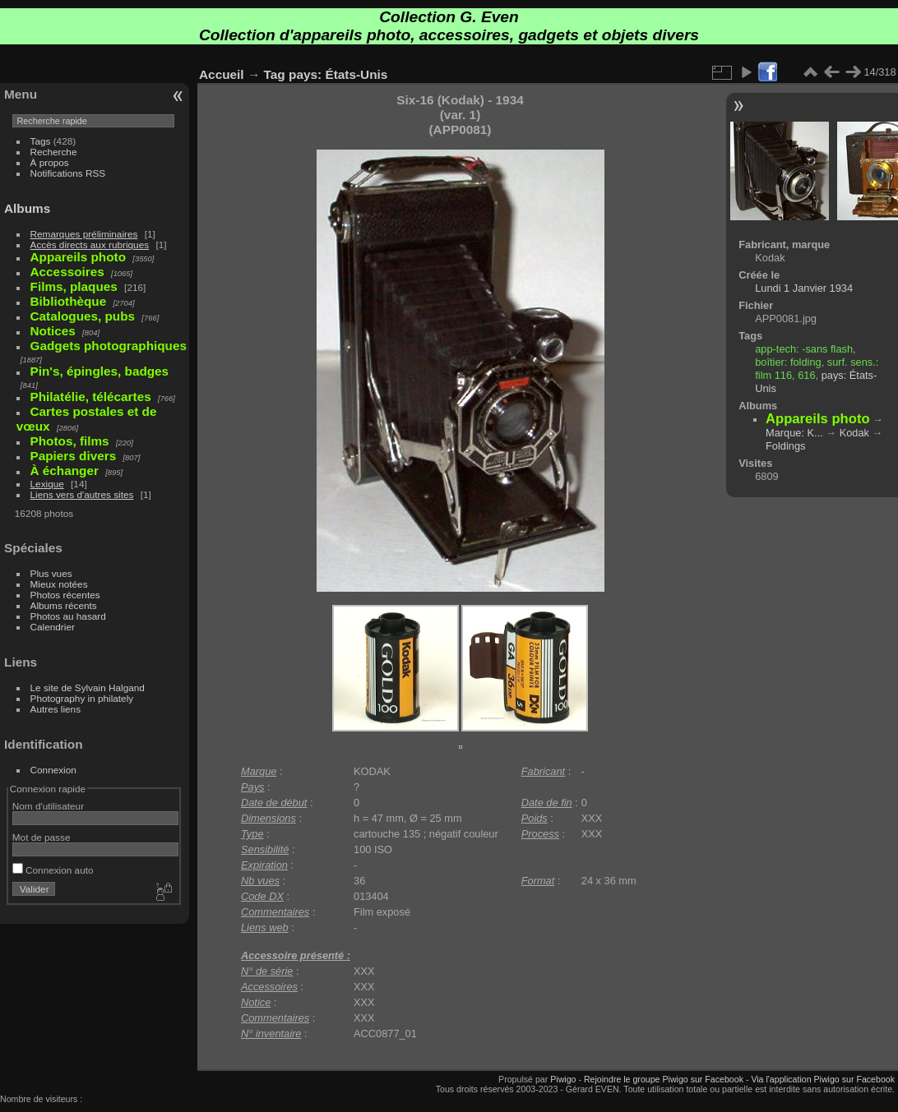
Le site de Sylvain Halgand (87, 687)
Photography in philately (82, 698)
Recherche (53, 151)
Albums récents (63, 605)
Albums (27, 208)
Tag (274, 74)
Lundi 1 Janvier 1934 (804, 288)
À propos (49, 162)
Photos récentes (65, 594)
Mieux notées (59, 584)
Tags (40, 141)
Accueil (221, 74)
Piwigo (563, 1079)
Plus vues (51, 573)
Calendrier (52, 626)
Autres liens (55, 709)
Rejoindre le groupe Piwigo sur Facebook (663, 1079)
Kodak (854, 433)
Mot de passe (41, 837)
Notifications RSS (68, 173)
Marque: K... (794, 433)
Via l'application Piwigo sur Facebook (823, 1079)
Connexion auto (53, 870)
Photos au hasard (68, 616)
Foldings (785, 446)
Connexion (53, 769)
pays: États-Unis (338, 74)
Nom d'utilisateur (48, 806)
